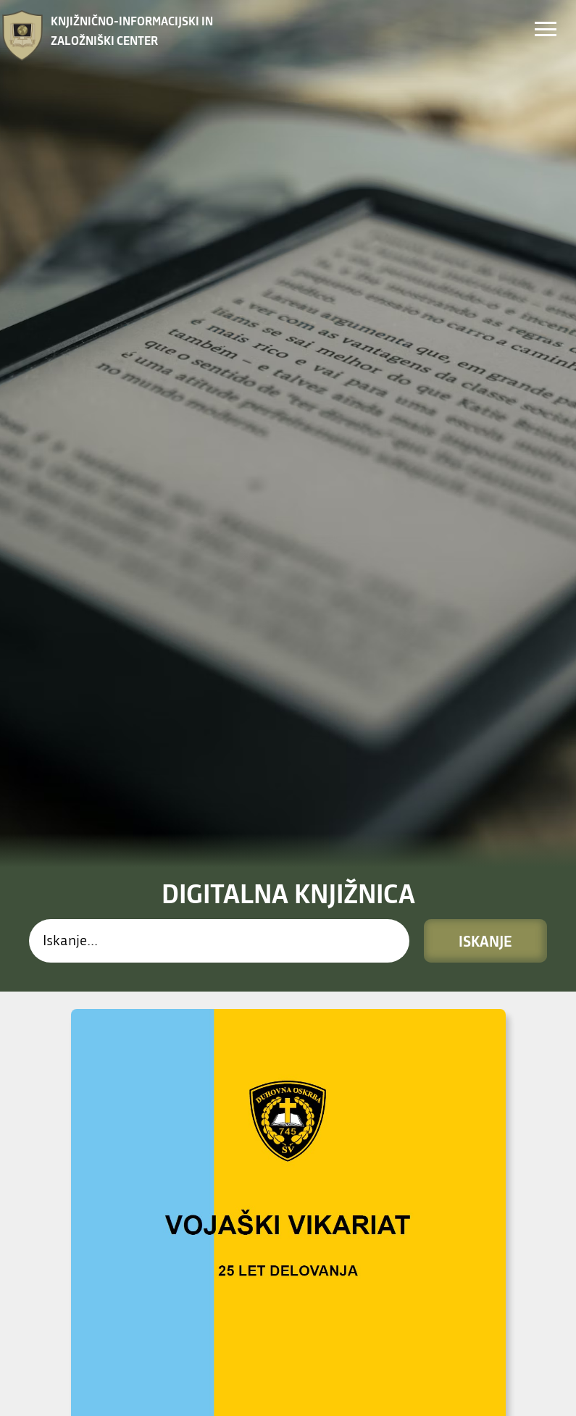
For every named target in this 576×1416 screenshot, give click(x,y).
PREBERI (91, 1320)
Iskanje (485, 576)
